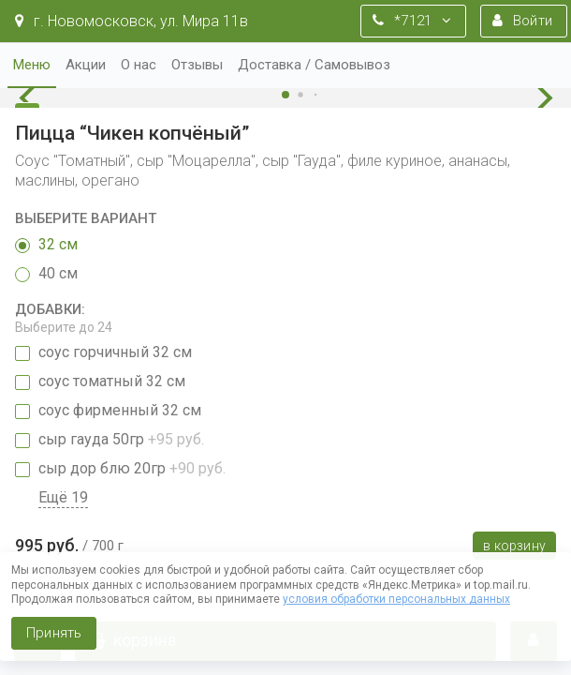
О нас (138, 64)
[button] (33, 98)
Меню (32, 64)
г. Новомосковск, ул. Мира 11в (131, 21)
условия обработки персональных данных (396, 599)
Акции (86, 64)
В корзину (514, 545)
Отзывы (197, 64)
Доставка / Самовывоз (314, 64)
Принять (53, 632)
